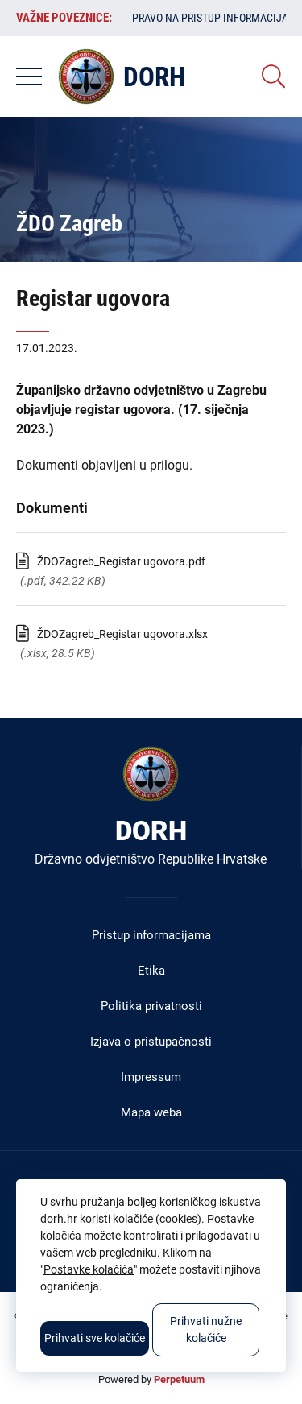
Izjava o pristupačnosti (151, 1041)
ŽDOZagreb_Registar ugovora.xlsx (122, 633)
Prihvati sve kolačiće (94, 1338)
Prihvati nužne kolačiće (206, 1329)
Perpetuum (179, 1379)
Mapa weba (151, 1112)
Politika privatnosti (151, 1006)
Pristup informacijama (151, 935)
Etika (151, 970)
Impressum (151, 1077)
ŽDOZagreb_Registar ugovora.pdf (121, 561)
